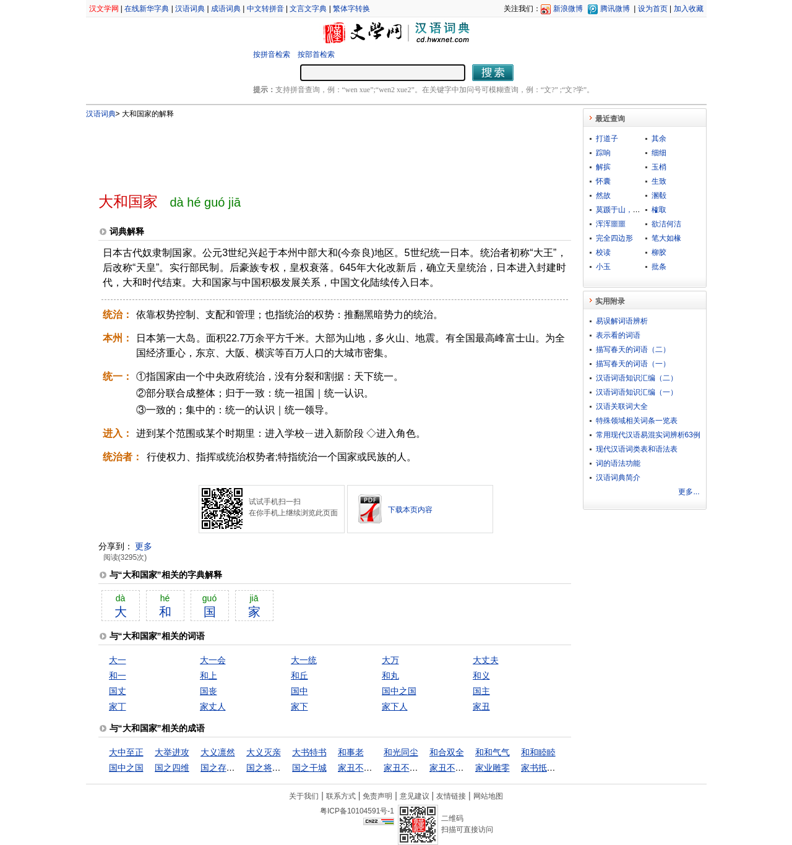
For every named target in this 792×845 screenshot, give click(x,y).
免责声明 (377, 796)
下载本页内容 (410, 509)
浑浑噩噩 (611, 224)
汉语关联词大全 (622, 406)
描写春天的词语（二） (633, 349)
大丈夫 (486, 660)
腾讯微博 (615, 8)
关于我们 (304, 796)
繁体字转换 (351, 8)
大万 (390, 660)
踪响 (603, 152)
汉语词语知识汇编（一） (637, 392)
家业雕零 (492, 768)
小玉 (603, 266)
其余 (659, 138)
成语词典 (226, 8)
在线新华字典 (146, 8)
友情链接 (451, 796)
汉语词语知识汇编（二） (637, 378)
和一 (117, 675)
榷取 (659, 209)
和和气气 (492, 752)
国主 (481, 691)
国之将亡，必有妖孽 (285, 768)
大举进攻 (172, 752)
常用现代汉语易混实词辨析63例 (648, 435)
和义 (481, 675)
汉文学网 (104, 8)
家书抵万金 (542, 768)
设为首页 (653, 8)
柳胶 (659, 252)
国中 (299, 691)
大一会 (213, 660)
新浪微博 (568, 8)
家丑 (481, 706)
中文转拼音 (265, 8)
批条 (659, 266)
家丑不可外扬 (364, 768)
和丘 (299, 675)
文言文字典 (308, 8)
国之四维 (172, 768)
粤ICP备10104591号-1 (357, 811)
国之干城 (309, 768)
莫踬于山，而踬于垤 (629, 209)
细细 (659, 152)
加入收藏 (689, 8)
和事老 (351, 752)
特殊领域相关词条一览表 (637, 420)
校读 (603, 252)
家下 (299, 706)
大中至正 (126, 752)
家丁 (117, 706)
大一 (117, 660)
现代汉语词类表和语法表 (637, 449)
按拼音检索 (271, 54)
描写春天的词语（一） (633, 363)
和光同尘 (401, 752)
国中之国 (399, 691)
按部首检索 (316, 54)
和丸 (390, 675)
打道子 (607, 138)
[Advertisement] (314, 150)
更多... (688, 491)
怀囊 (603, 181)
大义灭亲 (263, 752)
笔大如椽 (666, 238)
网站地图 (488, 796)
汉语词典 (190, 8)
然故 (603, 195)
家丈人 (213, 706)
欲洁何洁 (666, 224)
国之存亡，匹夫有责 (239, 768)
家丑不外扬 (451, 768)
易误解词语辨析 (622, 321)
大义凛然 (217, 752)
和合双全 (446, 752)
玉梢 (659, 167)
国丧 (208, 691)
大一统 (304, 660)
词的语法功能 (618, 463)
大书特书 (309, 752)
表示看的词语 (618, 335)
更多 (143, 546)
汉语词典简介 (618, 477)
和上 (208, 675)
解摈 (603, 167)
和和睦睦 (538, 752)
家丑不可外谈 (410, 768)
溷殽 (659, 195)
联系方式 (341, 796)
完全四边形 (614, 238)
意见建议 (414, 796)
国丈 (117, 691)
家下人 (395, 706)
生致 (659, 181)
